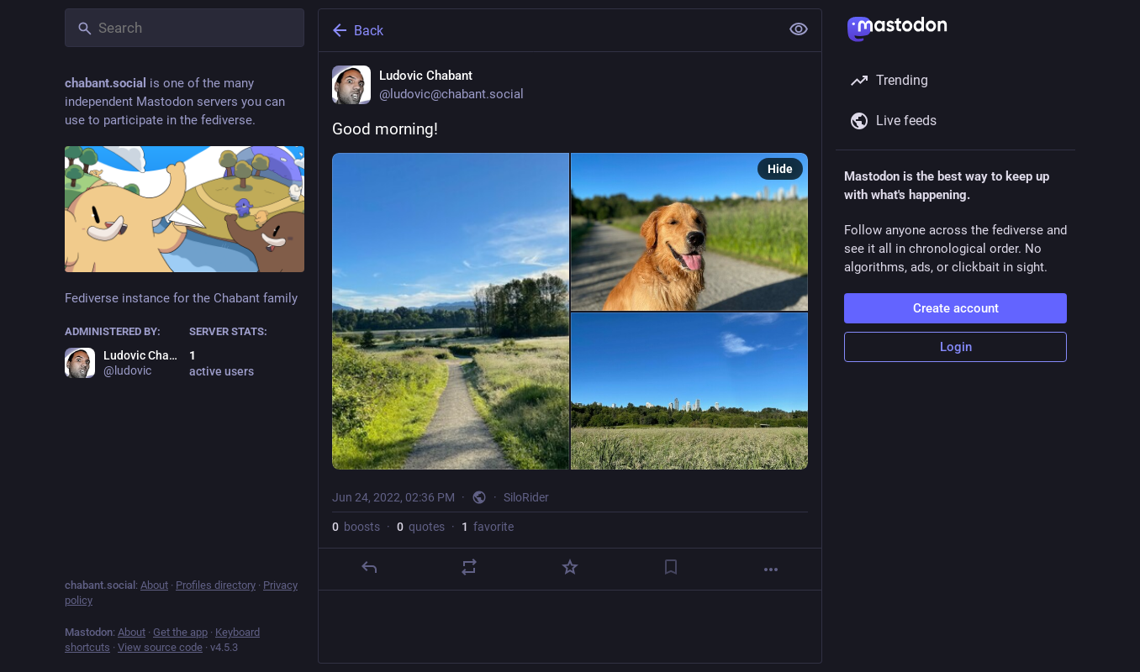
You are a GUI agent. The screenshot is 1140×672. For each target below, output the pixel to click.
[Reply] (369, 567)
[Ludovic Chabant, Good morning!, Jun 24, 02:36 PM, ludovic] (570, 321)
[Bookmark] (671, 567)
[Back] (547, 30)
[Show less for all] (798, 29)
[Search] (184, 27)
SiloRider (526, 497)
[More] (771, 569)
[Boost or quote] (469, 567)
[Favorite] (570, 567)
